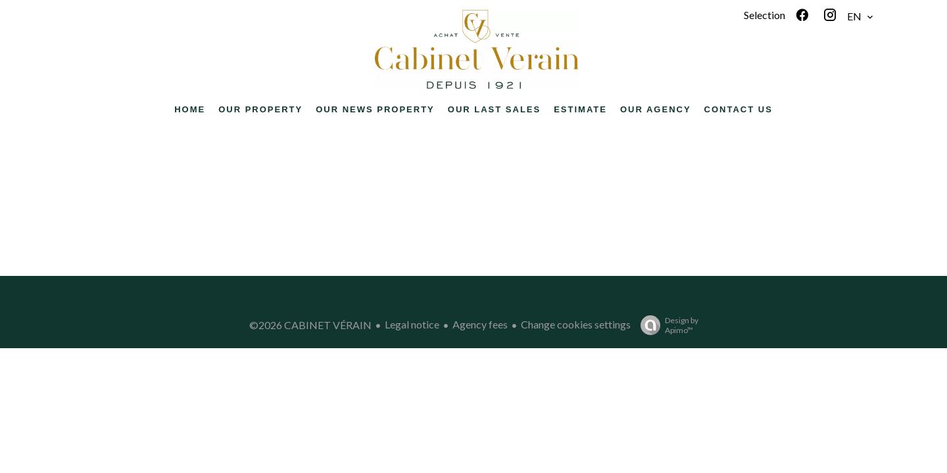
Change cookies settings (576, 324)
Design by (666, 325)
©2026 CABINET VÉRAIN (310, 325)
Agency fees (480, 324)
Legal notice (412, 324)
